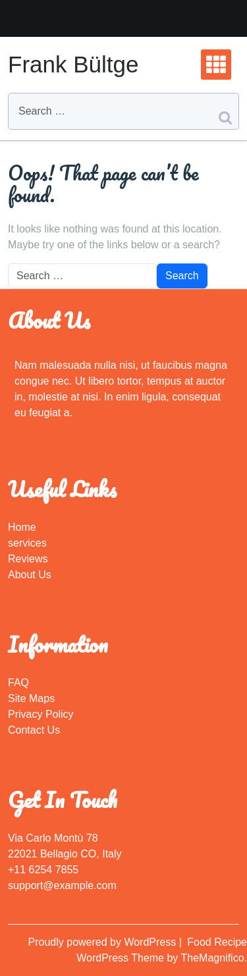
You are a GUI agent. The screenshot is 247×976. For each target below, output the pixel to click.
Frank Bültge (73, 64)
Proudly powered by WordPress (103, 942)
